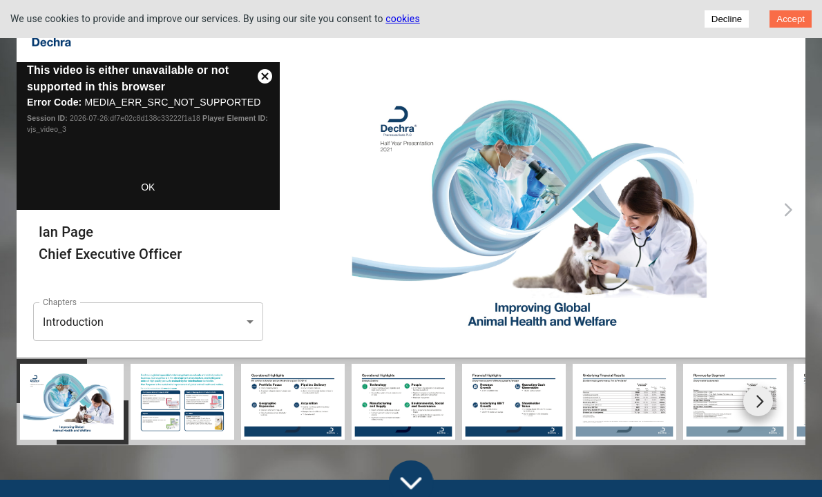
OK (148, 187)
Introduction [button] (73, 322)
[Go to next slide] (758, 401)
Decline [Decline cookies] (726, 19)
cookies (402, 18)
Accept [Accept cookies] (790, 19)
